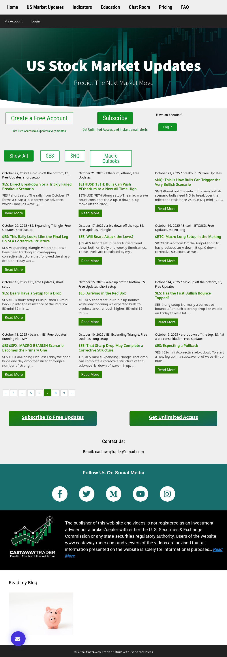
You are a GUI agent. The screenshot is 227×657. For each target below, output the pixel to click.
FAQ (185, 7)
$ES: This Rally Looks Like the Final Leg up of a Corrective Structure (35, 238)
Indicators (82, 7)
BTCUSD (200, 225)
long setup (100, 339)
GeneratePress (141, 652)
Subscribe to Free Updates (53, 416)
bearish (35, 334)
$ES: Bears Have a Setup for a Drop (32, 293)
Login (35, 21)
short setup (31, 177)
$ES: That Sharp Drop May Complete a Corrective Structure (111, 347)
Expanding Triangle (49, 225)
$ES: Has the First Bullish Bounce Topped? (183, 295)
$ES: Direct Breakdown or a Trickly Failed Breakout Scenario (36, 186)
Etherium (113, 173)
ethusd (126, 173)
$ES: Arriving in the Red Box (102, 293)
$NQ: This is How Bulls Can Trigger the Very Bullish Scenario (188, 182)
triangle (105, 229)
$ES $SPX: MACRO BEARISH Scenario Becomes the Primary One (33, 347)
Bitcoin (188, 225)
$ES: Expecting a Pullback (176, 345)
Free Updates (11, 177)
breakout (189, 173)
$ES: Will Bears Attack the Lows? (106, 236)
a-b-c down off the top (122, 225)
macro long (177, 229)
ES (66, 173)
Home (12, 7)
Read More (14, 212)
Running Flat (11, 339)
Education (110, 7)
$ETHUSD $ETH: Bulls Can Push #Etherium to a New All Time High (108, 186)
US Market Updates (45, 7)
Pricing (165, 7)
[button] (18, 638)
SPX (24, 339)
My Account (13, 21)
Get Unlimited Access (173, 416)
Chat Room (139, 7)
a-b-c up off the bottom (46, 173)
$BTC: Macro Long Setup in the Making (188, 236)
